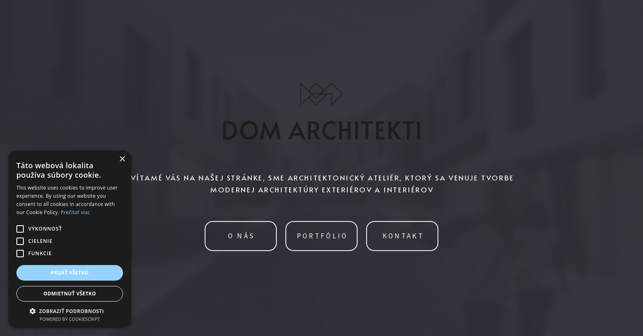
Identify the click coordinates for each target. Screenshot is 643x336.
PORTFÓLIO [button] (322, 236)
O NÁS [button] (241, 236)
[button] (69, 310)
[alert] (69, 239)
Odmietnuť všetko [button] (69, 293)
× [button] (122, 159)
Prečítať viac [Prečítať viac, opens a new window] (75, 212)
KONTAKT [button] (403, 236)
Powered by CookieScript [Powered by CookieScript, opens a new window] (70, 319)
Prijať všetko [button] (70, 272)
